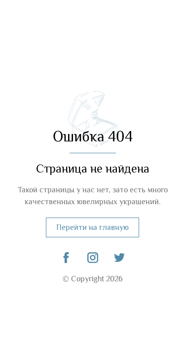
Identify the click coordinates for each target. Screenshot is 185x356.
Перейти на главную (92, 227)
